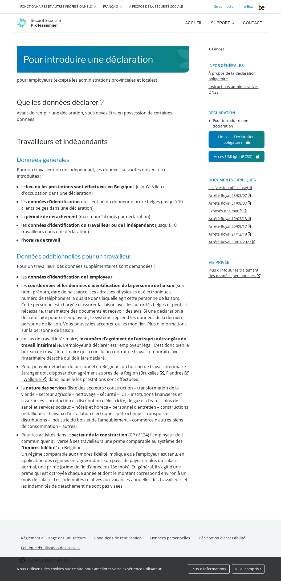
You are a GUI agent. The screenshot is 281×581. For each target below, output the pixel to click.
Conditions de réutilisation (118, 537)
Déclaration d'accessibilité (222, 537)
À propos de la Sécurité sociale (156, 6)
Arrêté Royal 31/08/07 (230, 203)
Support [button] (220, 23)
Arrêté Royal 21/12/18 (230, 234)
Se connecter (224, 6)
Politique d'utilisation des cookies (50, 547)
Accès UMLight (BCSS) (236, 156)
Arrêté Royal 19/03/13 (230, 218)
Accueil (193, 23)
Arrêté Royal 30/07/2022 (232, 241)
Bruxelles (152, 373)
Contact (252, 23)
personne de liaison (53, 330)
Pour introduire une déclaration (230, 123)
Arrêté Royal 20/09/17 (230, 226)
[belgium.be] (261, 6)
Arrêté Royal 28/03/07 (230, 195)
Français (110, 6)
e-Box (248, 6)
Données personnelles (170, 537)
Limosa (218, 49)
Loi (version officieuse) (230, 187)
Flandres (177, 373)
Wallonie (34, 379)
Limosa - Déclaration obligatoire (236, 139)
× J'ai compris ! (248, 568)
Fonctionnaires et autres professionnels (56, 6)
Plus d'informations (209, 568)
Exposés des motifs (228, 210)
